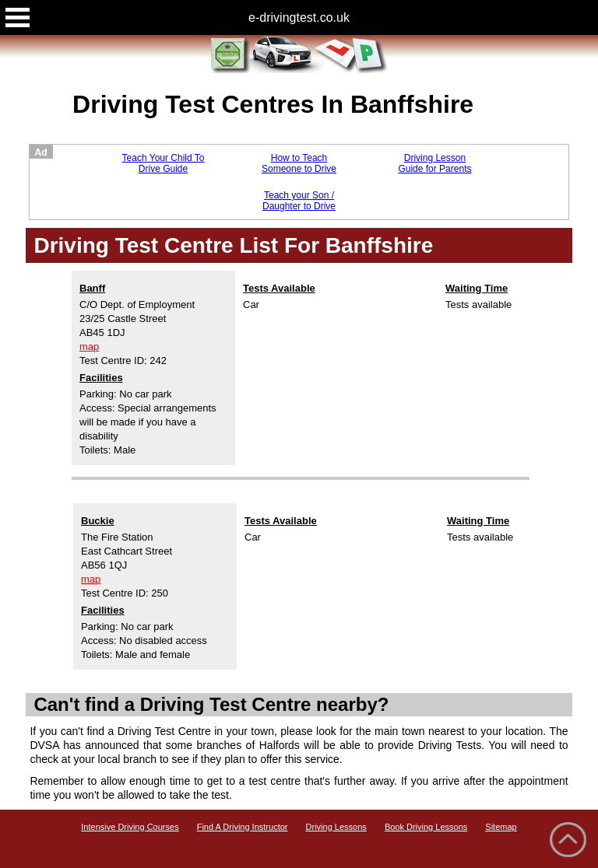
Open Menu (17, 17)
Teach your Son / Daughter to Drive (299, 201)
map (89, 346)
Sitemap (500, 826)
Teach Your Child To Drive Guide (163, 163)
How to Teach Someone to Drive (299, 163)
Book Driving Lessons (426, 826)
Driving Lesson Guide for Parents (434, 163)
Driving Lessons (336, 826)
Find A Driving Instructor (242, 826)
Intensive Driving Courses (129, 826)
